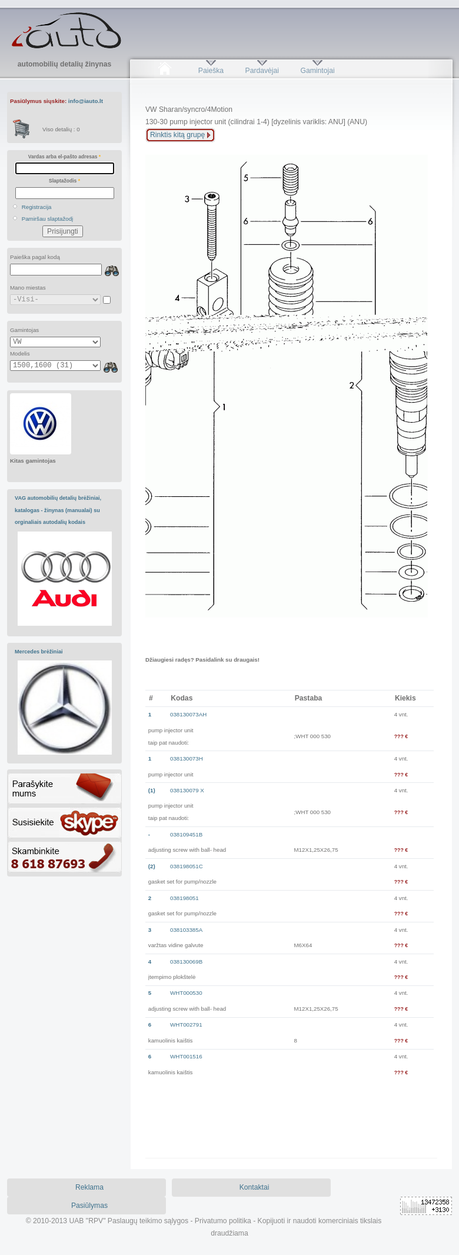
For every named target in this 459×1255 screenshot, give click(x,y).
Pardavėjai (262, 71)
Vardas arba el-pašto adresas (64, 157)
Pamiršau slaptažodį (48, 218)
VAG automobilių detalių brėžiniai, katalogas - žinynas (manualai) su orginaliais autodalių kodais (58, 510)
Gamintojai (317, 71)
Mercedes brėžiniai (39, 652)
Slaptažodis (64, 181)
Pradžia (164, 71)
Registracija (37, 207)
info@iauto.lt (85, 101)
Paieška (211, 71)
